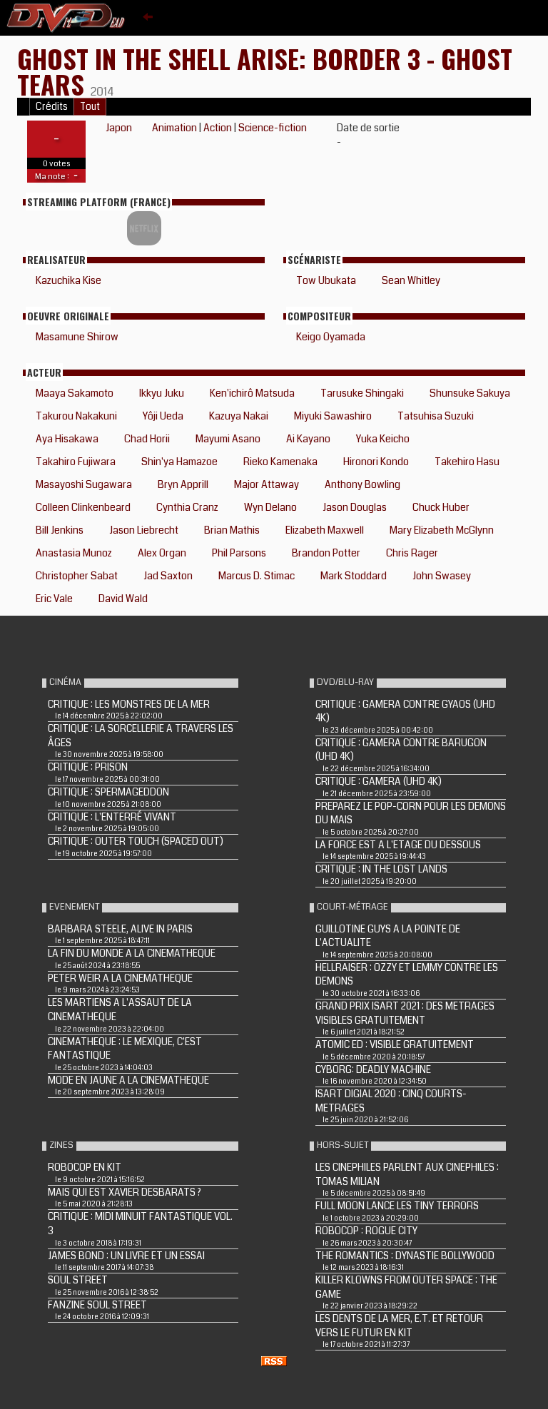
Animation (174, 128)
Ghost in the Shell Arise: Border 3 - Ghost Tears (264, 71)
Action (217, 128)
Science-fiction (272, 128)
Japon (119, 128)
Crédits (52, 106)
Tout (90, 106)
